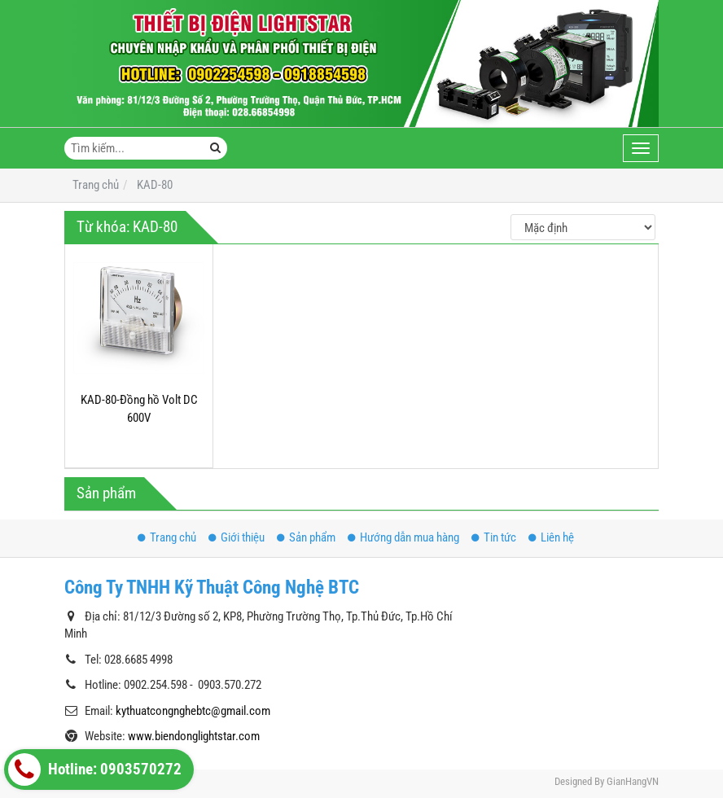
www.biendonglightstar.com (194, 736)
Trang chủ (167, 537)
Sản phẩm (306, 537)
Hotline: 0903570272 (95, 769)
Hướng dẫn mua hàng (403, 537)
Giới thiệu (236, 537)
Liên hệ (551, 537)
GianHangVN (633, 781)
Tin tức (493, 537)
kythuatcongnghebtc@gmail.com (193, 711)
